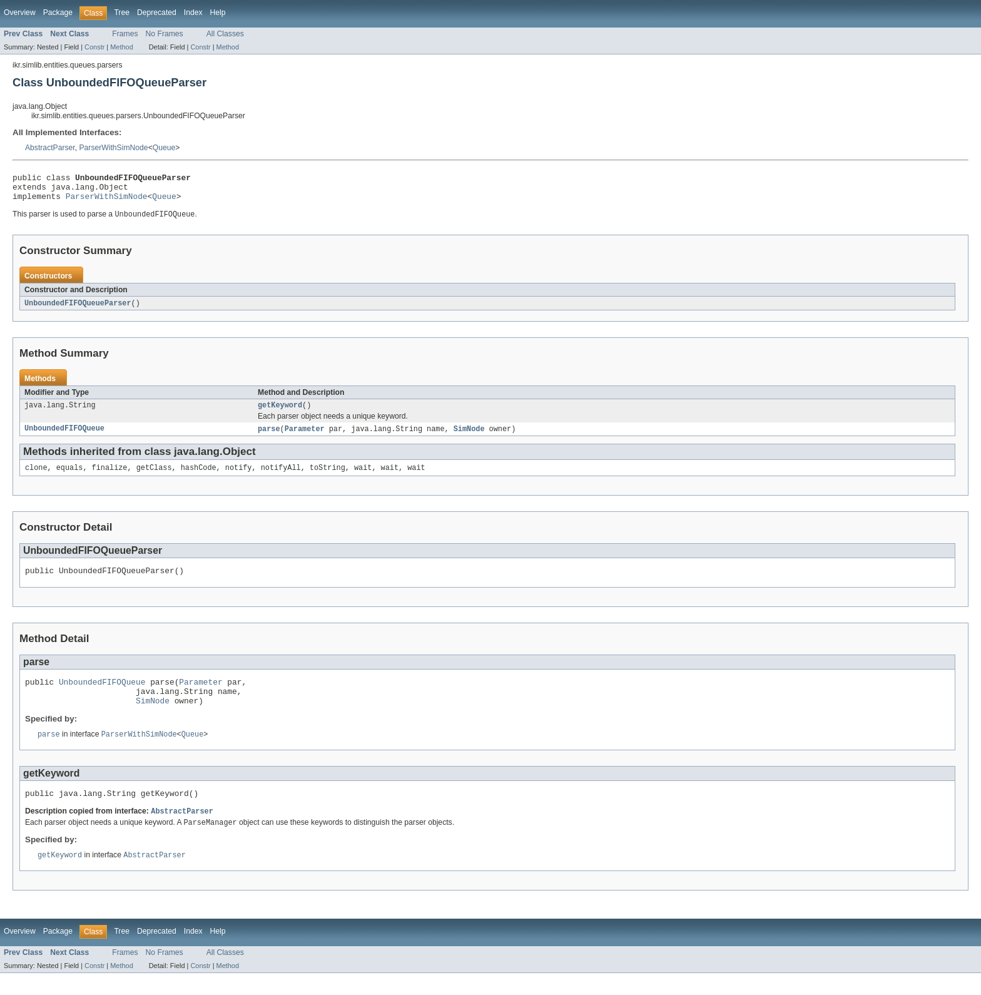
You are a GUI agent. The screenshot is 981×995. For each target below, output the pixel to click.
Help (218, 12)
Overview (20, 12)
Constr (94, 47)
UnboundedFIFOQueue (64, 437)
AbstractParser (50, 147)
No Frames (164, 33)
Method (121, 47)
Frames (125, 33)
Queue (164, 147)
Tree (122, 12)
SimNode (469, 437)
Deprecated (156, 12)
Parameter (305, 437)
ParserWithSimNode (113, 147)
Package (58, 12)
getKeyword (280, 413)
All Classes (225, 33)
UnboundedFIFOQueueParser (77, 310)
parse (269, 437)
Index (193, 12)
